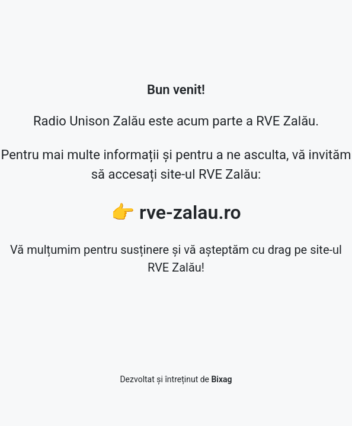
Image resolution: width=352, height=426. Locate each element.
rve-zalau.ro (190, 212)
